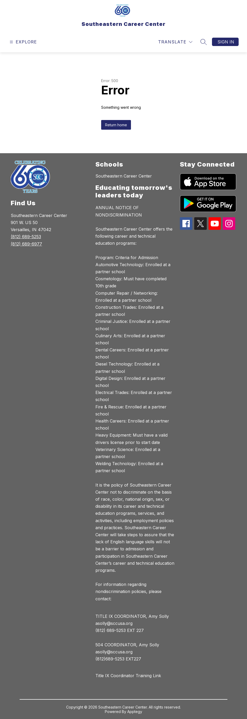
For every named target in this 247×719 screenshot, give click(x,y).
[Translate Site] (175, 42)
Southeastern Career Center (123, 176)
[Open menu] (22, 42)
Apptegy (134, 711)
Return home (116, 125)
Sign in (225, 41)
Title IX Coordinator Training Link (128, 675)
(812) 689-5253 (26, 236)
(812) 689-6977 (26, 244)
